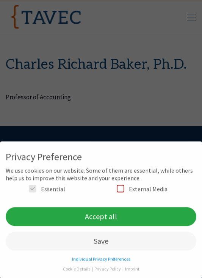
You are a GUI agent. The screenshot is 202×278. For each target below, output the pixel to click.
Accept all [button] (101, 219)
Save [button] (101, 243)
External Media (142, 191)
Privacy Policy (108, 271)
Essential (47, 191)
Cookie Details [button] (77, 271)
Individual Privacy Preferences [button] (101, 261)
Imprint (132, 271)
